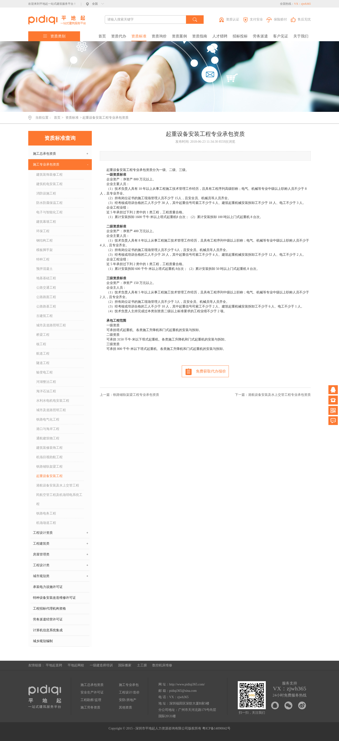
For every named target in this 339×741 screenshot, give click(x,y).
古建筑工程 (44, 316)
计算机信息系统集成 (48, 630)
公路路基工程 (46, 306)
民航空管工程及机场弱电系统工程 (59, 499)
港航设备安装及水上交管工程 (57, 485)
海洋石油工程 (46, 391)
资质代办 (118, 36)
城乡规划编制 (43, 641)
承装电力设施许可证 (48, 587)
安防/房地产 (127, 700)
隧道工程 (42, 363)
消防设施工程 (46, 193)
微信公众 (333, 410)
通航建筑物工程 (47, 438)
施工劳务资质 (90, 707)
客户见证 (280, 36)
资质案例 (179, 36)
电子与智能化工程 (49, 212)
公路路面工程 (46, 297)
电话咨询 (333, 400)
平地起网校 (76, 665)
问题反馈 (333, 420)
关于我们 (300, 36)
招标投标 (240, 36)
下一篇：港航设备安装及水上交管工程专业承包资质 (273, 395)
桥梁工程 (42, 334)
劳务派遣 (260, 36)
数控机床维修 (162, 665)
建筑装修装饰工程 (49, 447)
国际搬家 (124, 665)
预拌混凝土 (44, 269)
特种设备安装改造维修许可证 (54, 597)
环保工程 (42, 231)
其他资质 (125, 707)
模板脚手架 (44, 250)
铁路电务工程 (46, 513)
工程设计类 (60, 565)
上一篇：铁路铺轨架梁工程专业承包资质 (129, 395)
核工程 (41, 344)
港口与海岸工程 (47, 429)
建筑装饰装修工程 (49, 174)
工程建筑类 (60, 543)
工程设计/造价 (129, 692)
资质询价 (159, 36)
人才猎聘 (219, 36)
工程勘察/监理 (91, 700)
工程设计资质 (60, 532)
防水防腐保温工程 (49, 203)
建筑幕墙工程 (46, 221)
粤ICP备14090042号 (216, 728)
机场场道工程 (46, 523)
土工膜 (142, 665)
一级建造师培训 (101, 665)
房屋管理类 (60, 554)
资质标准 (138, 36)
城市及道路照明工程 (51, 325)
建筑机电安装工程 (49, 184)
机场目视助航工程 (49, 457)
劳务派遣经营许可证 (48, 619)
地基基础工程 (46, 278)
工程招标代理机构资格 (49, 608)
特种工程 (42, 259)
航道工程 (42, 353)
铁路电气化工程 (47, 419)
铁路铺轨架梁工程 (49, 466)
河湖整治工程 (46, 382)
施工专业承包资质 (60, 164)
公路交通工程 (46, 287)
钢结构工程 (44, 240)
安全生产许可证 (92, 692)
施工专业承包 (129, 685)
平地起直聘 (54, 665)
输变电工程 (44, 372)
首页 (102, 36)
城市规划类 (60, 576)
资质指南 (199, 36)
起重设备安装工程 (49, 476)
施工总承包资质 (60, 153)
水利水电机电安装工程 (52, 400)
